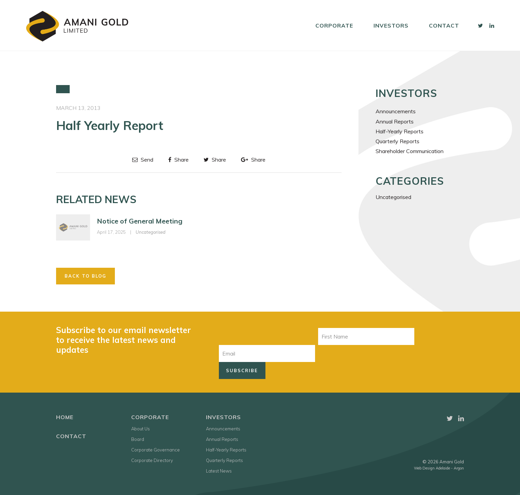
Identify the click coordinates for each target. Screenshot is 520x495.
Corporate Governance (155, 449)
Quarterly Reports (397, 141)
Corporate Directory (152, 460)
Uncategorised (151, 232)
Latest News (219, 471)
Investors (391, 25)
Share (178, 159)
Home (64, 417)
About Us (140, 428)
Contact (444, 25)
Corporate (334, 25)
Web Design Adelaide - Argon (439, 468)
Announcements (396, 111)
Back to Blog (85, 276)
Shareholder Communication (410, 151)
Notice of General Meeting (140, 221)
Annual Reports (395, 121)
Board (137, 439)
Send (142, 159)
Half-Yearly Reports (399, 131)
